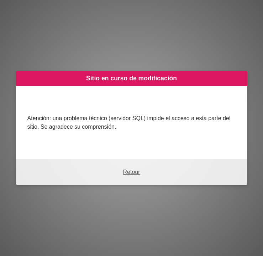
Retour (131, 172)
